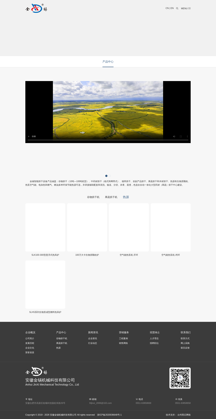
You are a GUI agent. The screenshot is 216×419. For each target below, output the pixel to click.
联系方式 (185, 338)
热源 (126, 197)
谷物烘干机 (93, 197)
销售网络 (123, 343)
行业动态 (92, 343)
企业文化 (29, 348)
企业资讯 (92, 338)
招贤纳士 (155, 332)
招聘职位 (154, 343)
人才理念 (154, 338)
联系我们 (186, 332)
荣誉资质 (29, 352)
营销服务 (124, 332)
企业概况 (30, 332)
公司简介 (29, 338)
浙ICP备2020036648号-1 (109, 415)
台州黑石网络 (184, 415)
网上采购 (185, 343)
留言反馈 (185, 348)
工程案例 (123, 338)
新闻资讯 (93, 332)
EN (172, 8)
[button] (106, 176)
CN (167, 8)
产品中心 (108, 61)
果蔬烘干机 (111, 197)
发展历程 (29, 343)
